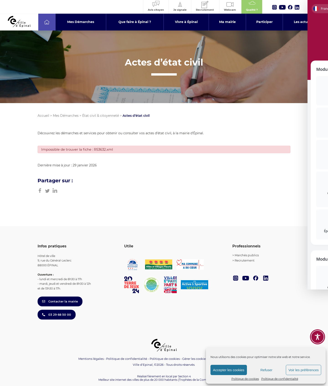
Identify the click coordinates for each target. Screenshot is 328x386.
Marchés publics (247, 255)
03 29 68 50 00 (56, 314)
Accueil (43, 116)
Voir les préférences (303, 370)
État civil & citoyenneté (100, 116)
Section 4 (184, 376)
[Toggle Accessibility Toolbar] (317, 337)
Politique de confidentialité (279, 379)
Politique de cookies (245, 379)
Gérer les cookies (194, 359)
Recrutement (244, 260)
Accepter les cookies (228, 370)
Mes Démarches (66, 116)
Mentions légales (91, 359)
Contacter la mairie (60, 301)
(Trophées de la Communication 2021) (204, 379)
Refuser (266, 370)
